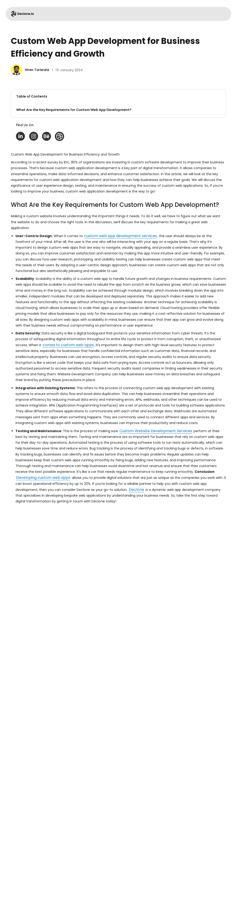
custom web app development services (120, 235)
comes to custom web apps (68, 345)
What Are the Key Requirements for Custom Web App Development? (73, 109)
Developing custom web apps (43, 477)
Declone (136, 489)
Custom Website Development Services (155, 431)
